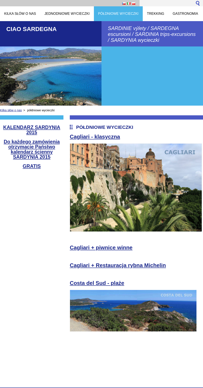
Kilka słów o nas (11, 110)
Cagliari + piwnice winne (101, 247)
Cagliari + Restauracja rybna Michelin (118, 265)
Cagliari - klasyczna (95, 137)
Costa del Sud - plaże (97, 283)
